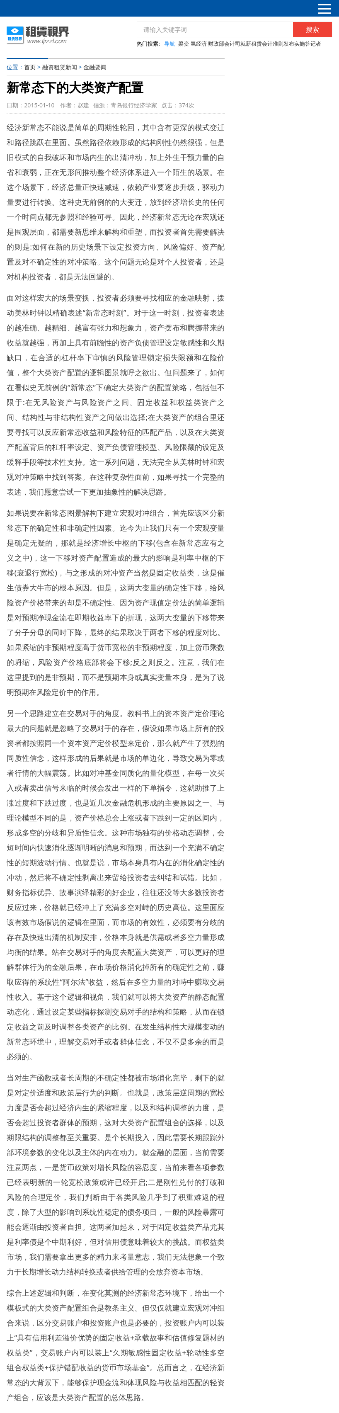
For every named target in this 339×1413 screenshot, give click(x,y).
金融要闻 (95, 67)
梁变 (183, 43)
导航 (169, 43)
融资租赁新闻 (59, 67)
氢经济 (199, 43)
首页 (30, 67)
